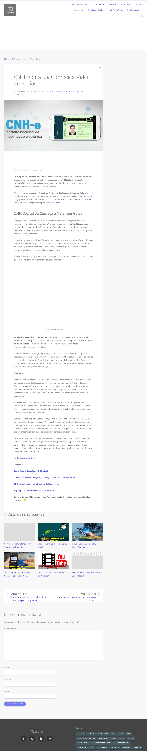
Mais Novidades (73, 91)
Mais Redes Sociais (116, 10)
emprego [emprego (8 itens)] (126, 748)
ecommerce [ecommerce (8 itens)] (115, 748)
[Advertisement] (73, 35)
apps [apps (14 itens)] (129, 734)
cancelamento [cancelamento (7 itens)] (118, 739)
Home (8, 59)
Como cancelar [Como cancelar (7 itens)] (84, 743)
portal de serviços (60, 244)
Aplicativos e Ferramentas (79, 4)
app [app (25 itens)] (113, 734)
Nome (9, 667)
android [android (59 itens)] (81, 734)
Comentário (11, 629)
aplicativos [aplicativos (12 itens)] (104, 734)
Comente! (33, 91)
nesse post (55, 203)
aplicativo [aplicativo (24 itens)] (92, 734)
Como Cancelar (98, 4)
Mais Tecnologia (133, 10)
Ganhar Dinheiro (126, 4)
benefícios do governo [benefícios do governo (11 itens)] (86, 739)
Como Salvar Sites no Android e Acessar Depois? (76, 597)
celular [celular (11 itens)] (131, 739)
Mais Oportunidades (96, 10)
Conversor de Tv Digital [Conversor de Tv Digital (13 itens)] (102, 743)
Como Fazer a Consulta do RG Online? (31, 471)
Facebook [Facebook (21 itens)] (137, 748)
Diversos (111, 4)
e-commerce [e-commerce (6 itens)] (102, 748)
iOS (89, 196)
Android (83, 196)
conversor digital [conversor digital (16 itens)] (122, 743)
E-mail (9, 679)
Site (7, 692)
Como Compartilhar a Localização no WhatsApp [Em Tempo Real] (30, 597)
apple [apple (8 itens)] (121, 734)
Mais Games (78, 10)
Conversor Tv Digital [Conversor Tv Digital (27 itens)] (86, 748)
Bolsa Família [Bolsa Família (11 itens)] (104, 739)
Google (138, 4)
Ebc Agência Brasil (27, 458)
